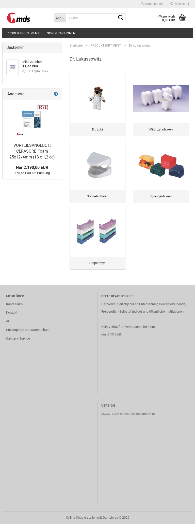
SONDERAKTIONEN (61, 33)
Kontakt (11, 314)
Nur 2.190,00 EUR (32, 167)
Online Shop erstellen (81, 519)
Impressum (14, 306)
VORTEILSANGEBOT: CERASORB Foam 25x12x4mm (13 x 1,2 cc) (32, 151)
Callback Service (18, 340)
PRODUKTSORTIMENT (23, 33)
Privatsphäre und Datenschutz (27, 331)
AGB (9, 323)
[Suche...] (60, 17)
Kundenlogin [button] (152, 4)
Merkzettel (179, 4)
